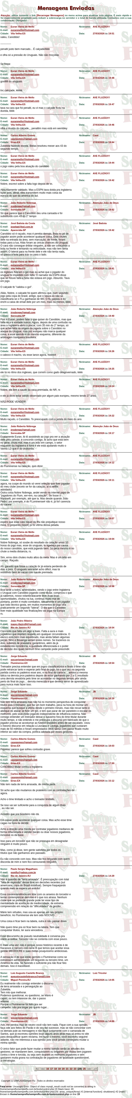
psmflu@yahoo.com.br (23, 872)
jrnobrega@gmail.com (23, 206)
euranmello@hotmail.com (25, 30)
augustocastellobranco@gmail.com (30, 976)
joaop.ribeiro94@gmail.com (26, 624)
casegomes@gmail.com (24, 139)
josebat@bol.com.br (22, 226)
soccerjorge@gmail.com (24, 659)
